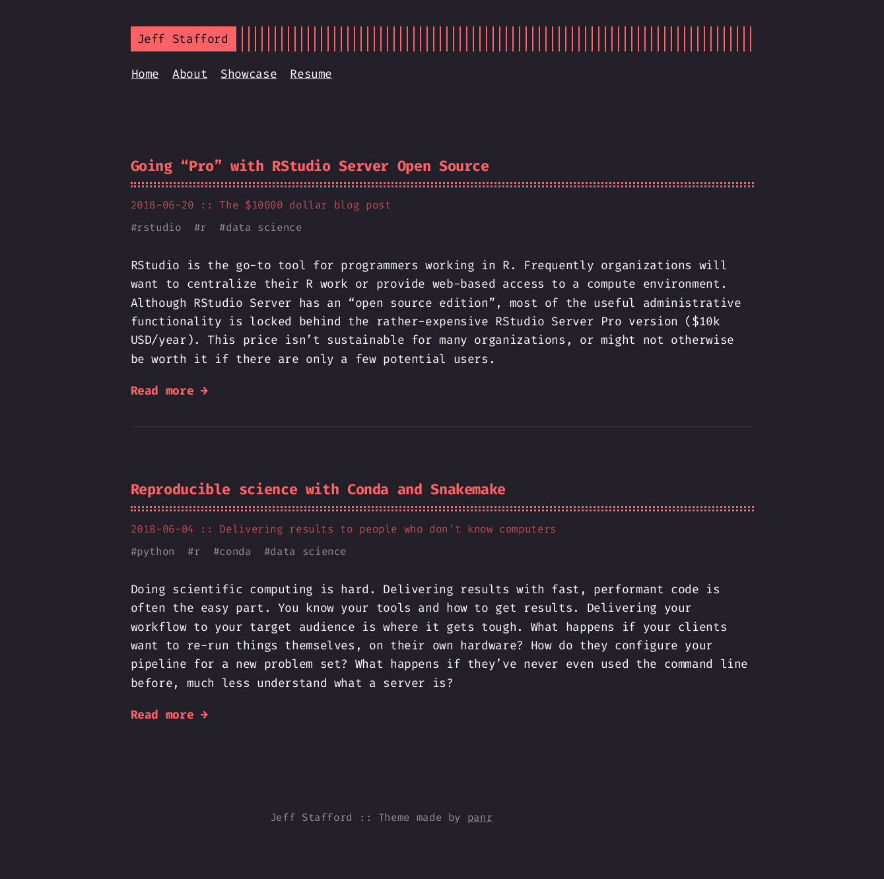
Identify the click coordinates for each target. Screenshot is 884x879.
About (189, 74)
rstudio (159, 227)
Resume (311, 74)
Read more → (169, 391)
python (156, 551)
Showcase (249, 74)
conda (235, 551)
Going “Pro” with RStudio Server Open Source (310, 166)
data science (264, 227)
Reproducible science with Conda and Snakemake (318, 489)
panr (480, 817)
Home (145, 74)
